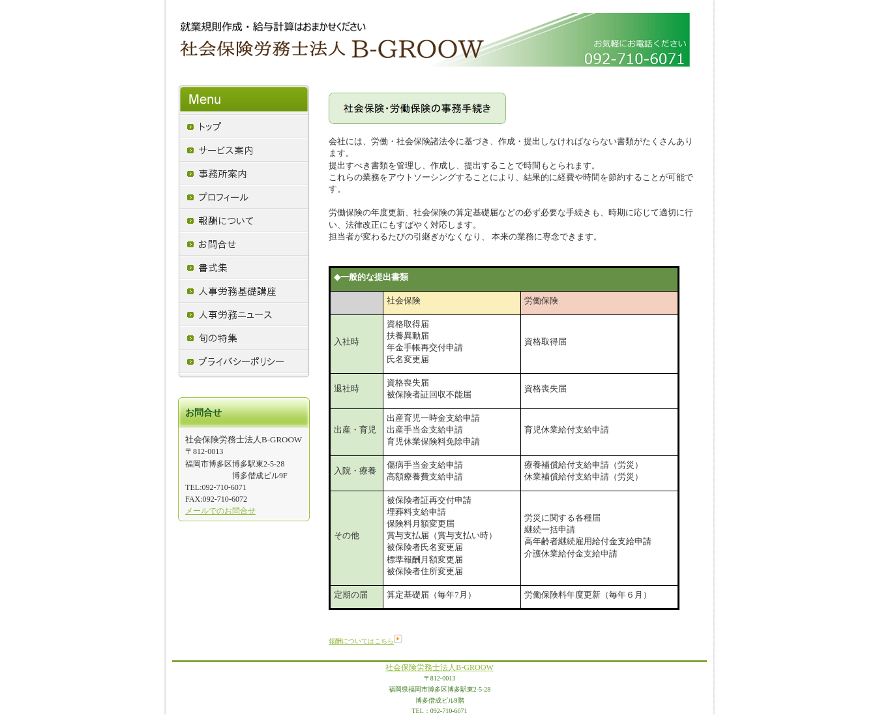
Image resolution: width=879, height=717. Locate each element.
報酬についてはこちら (365, 641)
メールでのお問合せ (220, 510)
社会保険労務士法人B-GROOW (439, 667)
